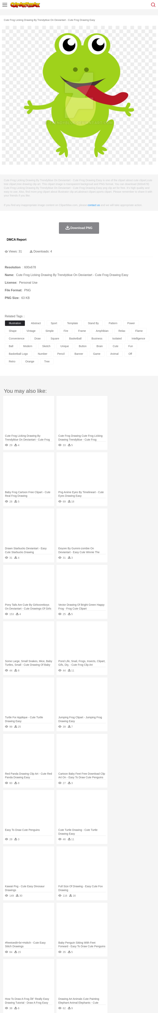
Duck (81, 971)
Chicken (58, 971)
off (130, 353)
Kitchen (121, 988)
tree (47, 361)
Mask (19, 977)
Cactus (48, 965)
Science (141, 982)
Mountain (143, 965)
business (96, 338)
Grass (102, 965)
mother (53, 977)
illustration (15, 323)
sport (54, 323)
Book (40, 982)
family (43, 977)
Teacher (31, 982)
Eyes (94, 977)
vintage (30, 330)
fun (130, 346)
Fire (74, 965)
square (54, 338)
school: (9, 982)
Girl (127, 977)
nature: (8, 965)
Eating (149, 988)
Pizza (140, 988)
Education (84, 982)
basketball (75, 338)
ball (11, 346)
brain (100, 346)
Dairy (29, 988)
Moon (123, 965)
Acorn (19, 965)
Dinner (131, 988)
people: (9, 976)
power (131, 323)
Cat (49, 971)
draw (37, 338)
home (113, 977)
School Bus (98, 982)
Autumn (28, 965)
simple (50, 330)
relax (121, 330)
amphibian (102, 330)
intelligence (138, 338)
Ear (87, 977)
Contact (45, 1005)
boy (134, 977)
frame (82, 330)
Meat (75, 988)
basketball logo (18, 353)
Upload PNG (71, 1005)
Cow (67, 971)
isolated (117, 338)
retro (12, 361)
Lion (146, 971)
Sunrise (132, 965)
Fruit (68, 988)
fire (66, 330)
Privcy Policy (30, 1005)
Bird (32, 971)
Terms (17, 1005)
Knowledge (119, 982)
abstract (36, 323)
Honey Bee (127, 971)
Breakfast (19, 988)
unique (64, 346)
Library (131, 982)
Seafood (98, 988)
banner (79, 353)
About (7, 1005)
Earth (67, 965)
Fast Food (58, 988)
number (42, 353)
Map (109, 982)
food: (7, 988)
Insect (139, 971)
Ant (18, 971)
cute (115, 346)
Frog (116, 971)
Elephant (99, 971)
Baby (26, 977)
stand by (93, 323)
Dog (74, 971)
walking (103, 977)
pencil (60, 353)
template (72, 323)
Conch (58, 965)
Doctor (79, 977)
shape (12, 330)
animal (114, 353)
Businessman (66, 977)
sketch (46, 346)
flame (139, 330)
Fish (109, 971)
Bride (34, 977)
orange (29, 361)
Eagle (90, 971)
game (96, 353)
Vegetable (110, 988)
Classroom (51, 982)
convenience (16, 338)
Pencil (73, 982)
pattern (113, 323)
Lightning (112, 965)
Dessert (38, 988)
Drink (47, 988)
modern (27, 346)
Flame (82, 965)
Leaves (38, 965)
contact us (94, 205)
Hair (121, 977)
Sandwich (86, 988)
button (82, 346)
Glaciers (92, 965)
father (141, 977)
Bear (24, 971)
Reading (63, 982)
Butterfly (41, 971)
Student (20, 982)
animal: (9, 971)
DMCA (57, 1005)
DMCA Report (16, 239)
